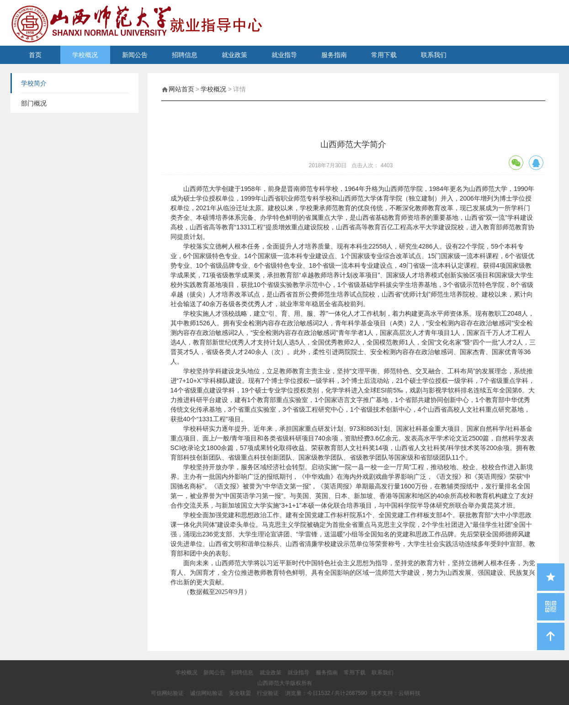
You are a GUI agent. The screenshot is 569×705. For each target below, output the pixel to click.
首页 (35, 54)
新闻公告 (135, 54)
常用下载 (384, 54)
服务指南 (334, 54)
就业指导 (284, 54)
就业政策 (234, 54)
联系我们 (434, 54)
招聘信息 (184, 54)
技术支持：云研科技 (395, 693)
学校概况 (85, 54)
